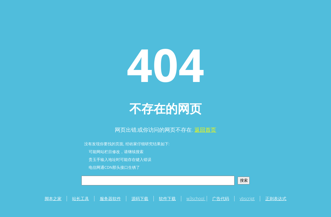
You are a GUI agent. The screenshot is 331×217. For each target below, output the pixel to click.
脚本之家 (53, 198)
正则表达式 (275, 198)
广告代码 (220, 198)
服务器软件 (110, 198)
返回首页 (205, 129)
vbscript (247, 198)
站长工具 (80, 198)
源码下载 (139, 198)
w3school (196, 198)
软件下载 (167, 198)
